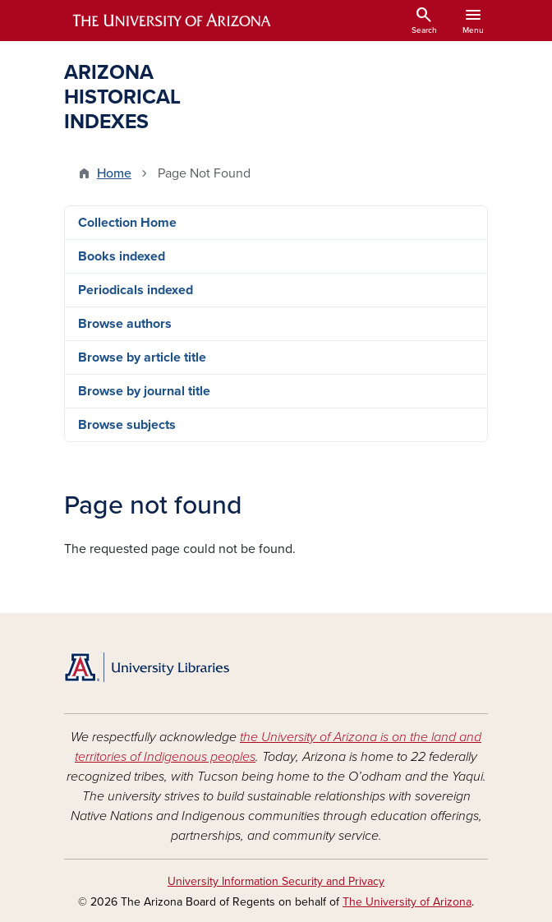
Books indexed (121, 256)
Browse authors (125, 324)
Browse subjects (127, 425)
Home (114, 173)
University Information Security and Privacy (276, 881)
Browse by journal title (144, 391)
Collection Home (127, 222)
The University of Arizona (407, 902)
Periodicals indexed (135, 290)
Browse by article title (142, 357)
